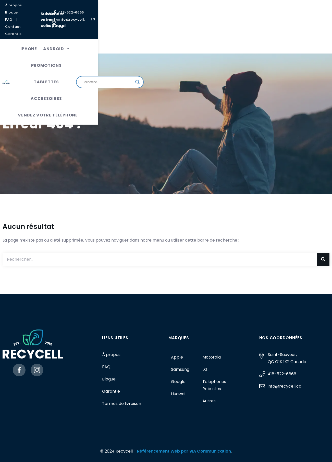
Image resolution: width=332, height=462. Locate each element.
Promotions (125, 27)
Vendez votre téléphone (135, 44)
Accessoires (193, 27)
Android (90, 27)
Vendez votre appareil (194, 9)
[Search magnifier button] (303, 35)
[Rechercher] (323, 259)
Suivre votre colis (145, 9)
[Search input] (273, 35)
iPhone (63, 27)
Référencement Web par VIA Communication (184, 451)
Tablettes (158, 27)
